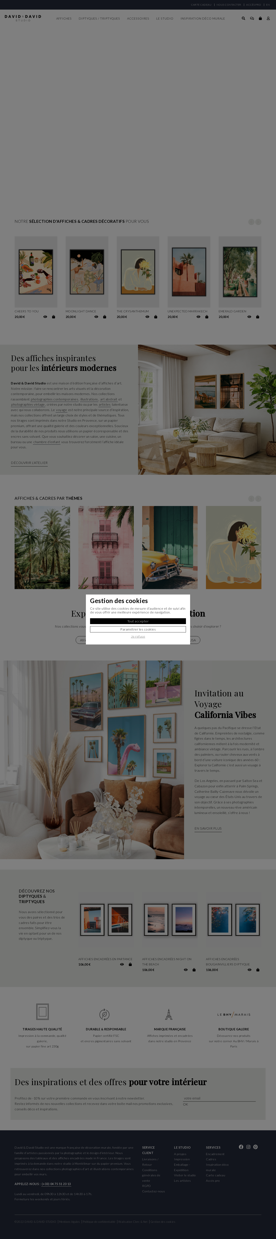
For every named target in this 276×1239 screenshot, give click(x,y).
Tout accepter (138, 621)
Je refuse (138, 636)
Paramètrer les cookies (138, 629)
